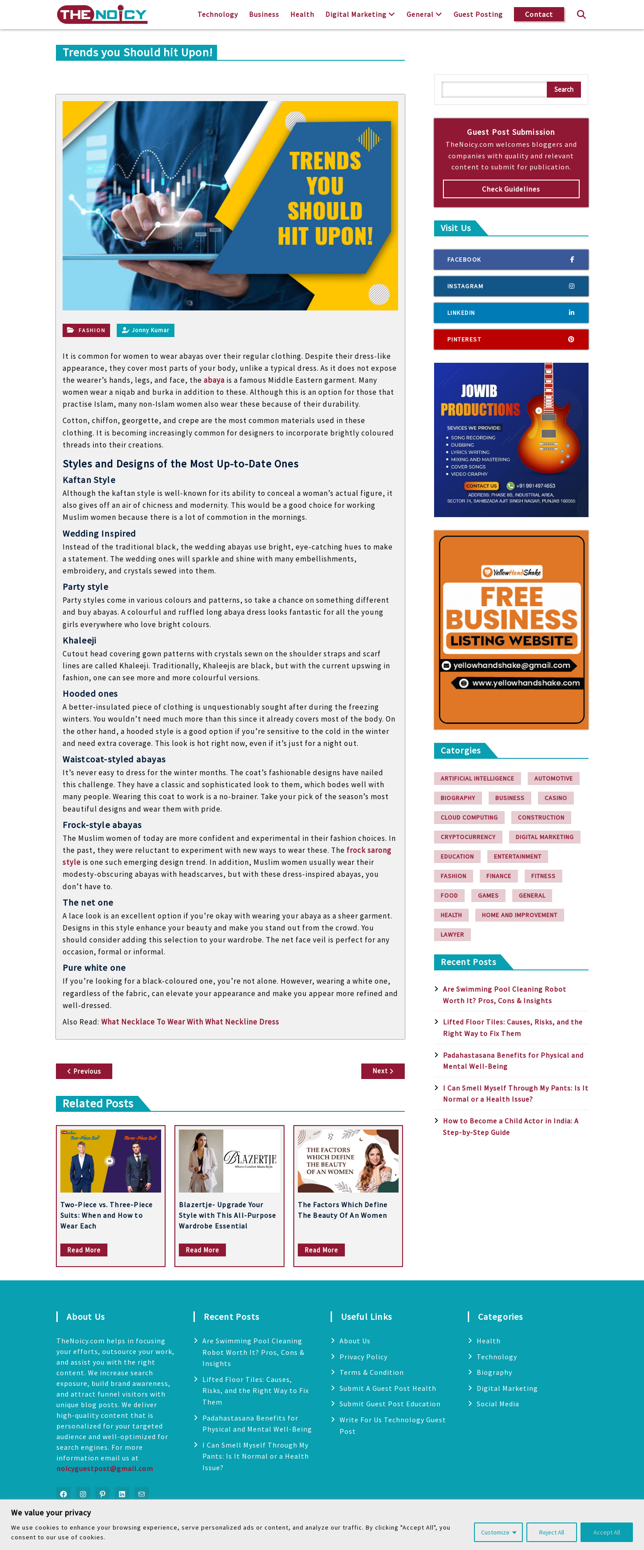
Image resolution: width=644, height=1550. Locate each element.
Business (264, 14)
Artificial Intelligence (477, 778)
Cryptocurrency (468, 837)
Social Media (498, 1403)
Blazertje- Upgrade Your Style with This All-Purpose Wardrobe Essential (227, 1215)
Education (457, 856)
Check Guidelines (511, 188)
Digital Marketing (356, 14)
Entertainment (517, 856)
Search (563, 89)
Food (449, 895)
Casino (556, 798)
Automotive (553, 778)
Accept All (606, 1532)
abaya (214, 380)
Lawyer (452, 934)
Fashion (92, 330)
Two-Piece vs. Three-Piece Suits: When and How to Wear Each (106, 1215)
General (420, 14)
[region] (322, 1524)
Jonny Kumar (145, 330)
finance (498, 876)
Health (302, 14)
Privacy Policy (363, 1356)
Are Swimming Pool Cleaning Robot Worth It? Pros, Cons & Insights (253, 1352)
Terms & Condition (372, 1372)
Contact (539, 14)
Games (488, 895)
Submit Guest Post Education (390, 1403)
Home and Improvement (519, 915)
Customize (495, 1532)
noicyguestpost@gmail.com (104, 1468)
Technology (218, 14)
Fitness (543, 876)
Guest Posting (478, 14)
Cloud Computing (469, 817)
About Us (355, 1340)
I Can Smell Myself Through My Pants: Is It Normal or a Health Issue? (255, 1456)
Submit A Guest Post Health (388, 1388)
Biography (458, 798)
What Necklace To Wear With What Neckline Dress (190, 1022)
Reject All (551, 1532)
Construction (541, 817)
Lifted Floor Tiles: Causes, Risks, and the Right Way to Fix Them (255, 1390)
